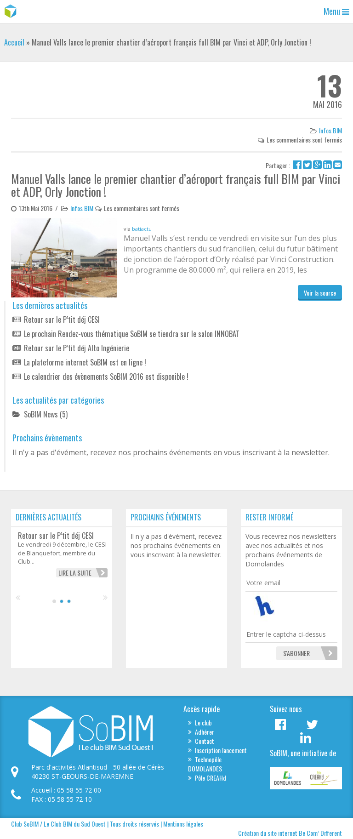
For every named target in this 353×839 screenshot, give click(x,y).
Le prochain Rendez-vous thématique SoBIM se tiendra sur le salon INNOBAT (131, 333)
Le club (203, 722)
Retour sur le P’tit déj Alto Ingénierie (76, 348)
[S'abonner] (296, 653)
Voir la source (320, 292)
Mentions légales (183, 823)
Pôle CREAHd (210, 777)
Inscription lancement (221, 750)
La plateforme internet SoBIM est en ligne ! (85, 362)
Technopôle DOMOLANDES (205, 763)
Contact (204, 741)
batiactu (142, 228)
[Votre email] (291, 583)
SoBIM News (41, 414)
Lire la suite (74, 572)
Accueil (14, 42)
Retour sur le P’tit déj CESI (62, 319)
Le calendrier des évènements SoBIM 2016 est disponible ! (106, 376)
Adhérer (204, 731)
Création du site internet (267, 833)
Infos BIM (330, 130)
